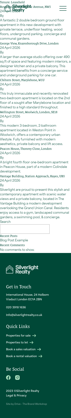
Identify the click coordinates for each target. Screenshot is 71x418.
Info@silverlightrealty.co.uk (24, 315)
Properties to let (19, 342)
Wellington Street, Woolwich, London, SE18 (28, 112)
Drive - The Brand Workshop (30, 404)
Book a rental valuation (24, 356)
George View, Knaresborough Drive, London (29, 43)
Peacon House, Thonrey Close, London (26, 149)
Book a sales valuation (23, 349)
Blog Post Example (14, 240)
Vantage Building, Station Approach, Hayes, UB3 (32, 176)
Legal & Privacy (16, 395)
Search (5, 222)
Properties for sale (21, 335)
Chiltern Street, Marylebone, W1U (22, 80)
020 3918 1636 (16, 307)
